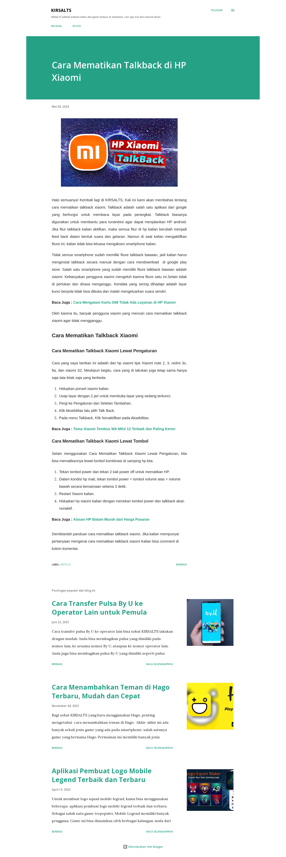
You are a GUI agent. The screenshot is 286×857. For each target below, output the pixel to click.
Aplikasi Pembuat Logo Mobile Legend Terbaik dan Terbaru (102, 775)
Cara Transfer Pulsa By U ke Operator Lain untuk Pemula (99, 608)
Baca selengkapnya (159, 664)
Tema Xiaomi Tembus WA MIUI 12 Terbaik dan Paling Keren (124, 429)
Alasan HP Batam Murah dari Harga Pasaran (111, 519)
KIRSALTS (61, 10)
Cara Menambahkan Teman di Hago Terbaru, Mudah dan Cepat (111, 691)
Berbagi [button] (181, 564)
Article (77, 26)
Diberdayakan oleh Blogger (143, 846)
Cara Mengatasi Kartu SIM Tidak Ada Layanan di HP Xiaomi (124, 302)
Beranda (56, 26)
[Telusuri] (216, 10)
